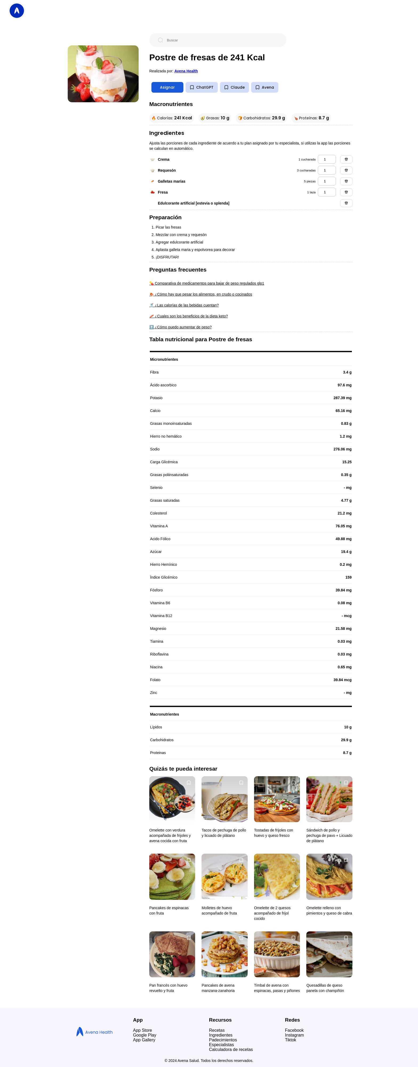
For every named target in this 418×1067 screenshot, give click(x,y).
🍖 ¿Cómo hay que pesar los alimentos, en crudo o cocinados (200, 294)
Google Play (144, 1035)
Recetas (217, 1030)
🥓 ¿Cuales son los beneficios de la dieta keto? (188, 316)
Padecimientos (223, 1040)
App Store (142, 1030)
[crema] (327, 159)
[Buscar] (222, 40)
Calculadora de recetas (231, 1049)
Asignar (167, 87)
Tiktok (290, 1040)
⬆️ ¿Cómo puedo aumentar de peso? (180, 327)
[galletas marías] (327, 181)
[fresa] (327, 192)
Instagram (294, 1035)
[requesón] (327, 170)
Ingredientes (220, 1035)
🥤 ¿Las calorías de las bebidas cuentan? (184, 305)
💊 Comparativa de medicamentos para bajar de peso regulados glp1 (206, 283)
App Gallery (144, 1040)
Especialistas (221, 1044)
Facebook (294, 1030)
